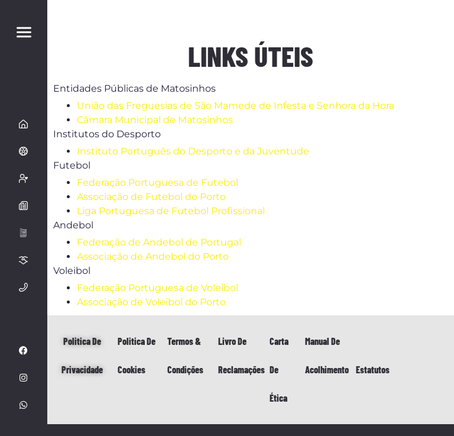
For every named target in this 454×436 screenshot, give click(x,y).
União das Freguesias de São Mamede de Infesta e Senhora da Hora (235, 105)
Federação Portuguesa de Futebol (157, 182)
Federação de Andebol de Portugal (159, 242)
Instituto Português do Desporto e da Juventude (193, 151)
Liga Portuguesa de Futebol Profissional (171, 211)
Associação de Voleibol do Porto (151, 302)
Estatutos (373, 369)
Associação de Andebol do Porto (153, 256)
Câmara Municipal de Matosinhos (155, 119)
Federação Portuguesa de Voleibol (157, 287)
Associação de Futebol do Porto (151, 196)
